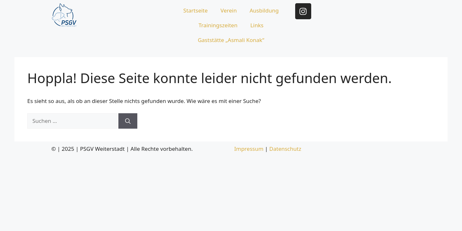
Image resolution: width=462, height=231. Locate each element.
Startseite (195, 10)
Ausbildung (264, 10)
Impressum (248, 148)
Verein (228, 10)
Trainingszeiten (218, 25)
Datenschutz (285, 148)
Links (256, 25)
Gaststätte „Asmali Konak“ (231, 40)
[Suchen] (127, 121)
